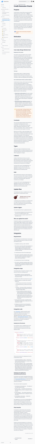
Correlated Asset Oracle (5, 18)
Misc (5, 43)
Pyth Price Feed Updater (5, 15)
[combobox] (24, 1)
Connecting (6, 7)
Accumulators (6, 28)
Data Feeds (5, 16)
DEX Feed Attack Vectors (5, 48)
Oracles (5, 26)
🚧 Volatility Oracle (5, 37)
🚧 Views (6, 31)
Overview (2, 4)
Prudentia (5, 21)
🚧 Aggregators (6, 29)
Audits (3, 50)
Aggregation (4, 40)
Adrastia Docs (6, 1)
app (31, 278)
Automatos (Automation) (5, 9)
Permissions (4, 53)
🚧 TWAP (3, 33)
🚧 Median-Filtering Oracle (5, 35)
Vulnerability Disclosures (6, 52)
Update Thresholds (5, 45)
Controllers (6, 23)
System (2, 442)
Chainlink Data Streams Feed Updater (5, 13)
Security (5, 47)
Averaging (3, 42)
